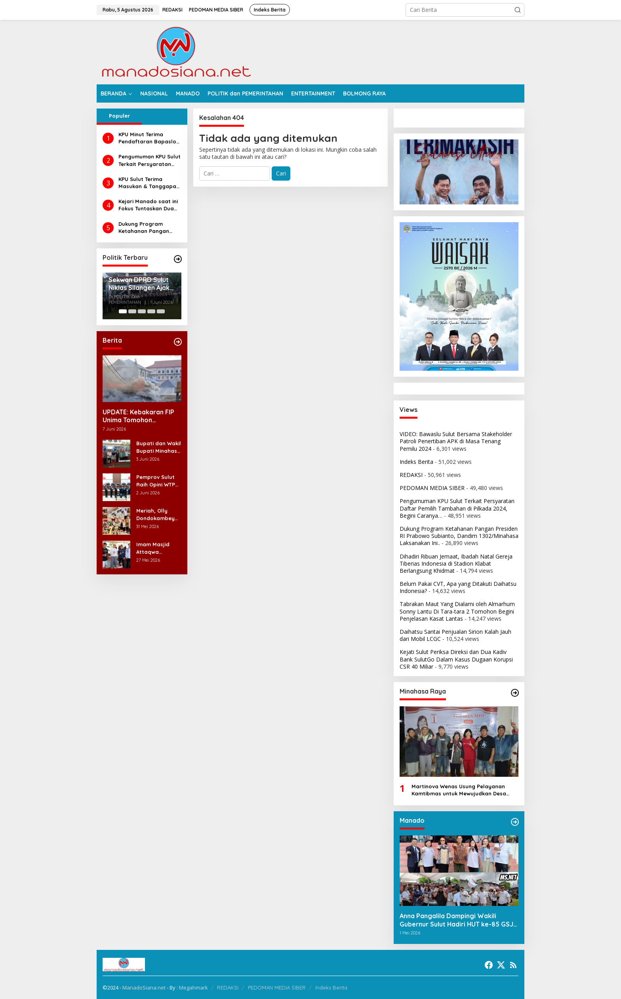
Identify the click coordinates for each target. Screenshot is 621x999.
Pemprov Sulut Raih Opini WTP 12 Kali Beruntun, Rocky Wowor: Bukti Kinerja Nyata (157, 481)
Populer (119, 115)
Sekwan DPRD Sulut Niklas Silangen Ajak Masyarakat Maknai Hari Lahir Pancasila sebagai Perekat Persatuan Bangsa (139, 284)
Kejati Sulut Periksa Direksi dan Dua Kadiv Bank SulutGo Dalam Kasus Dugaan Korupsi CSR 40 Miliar (456, 659)
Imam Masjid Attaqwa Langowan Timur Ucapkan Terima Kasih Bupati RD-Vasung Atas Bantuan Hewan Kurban (158, 548)
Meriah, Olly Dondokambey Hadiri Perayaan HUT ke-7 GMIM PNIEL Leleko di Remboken (157, 514)
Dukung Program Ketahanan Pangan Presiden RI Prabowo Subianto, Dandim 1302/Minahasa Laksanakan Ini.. (145, 227)
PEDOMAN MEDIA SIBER (432, 488)
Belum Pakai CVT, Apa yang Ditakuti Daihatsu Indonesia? (458, 587)
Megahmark (193, 987)
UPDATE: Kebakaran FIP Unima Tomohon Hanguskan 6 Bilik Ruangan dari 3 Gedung (139, 416)
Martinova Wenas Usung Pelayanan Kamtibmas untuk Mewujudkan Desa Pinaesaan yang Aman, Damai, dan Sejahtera (458, 790)
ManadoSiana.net (144, 987)
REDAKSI (411, 475)
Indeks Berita (416, 461)
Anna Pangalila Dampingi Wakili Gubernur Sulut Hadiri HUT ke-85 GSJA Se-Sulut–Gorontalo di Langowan (458, 920)
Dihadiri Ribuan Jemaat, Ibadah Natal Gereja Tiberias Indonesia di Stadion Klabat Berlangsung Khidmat (456, 563)
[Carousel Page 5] (161, 311)
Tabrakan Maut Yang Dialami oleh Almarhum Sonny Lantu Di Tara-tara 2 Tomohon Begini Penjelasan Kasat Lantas (457, 611)
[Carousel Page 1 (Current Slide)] (123, 311)
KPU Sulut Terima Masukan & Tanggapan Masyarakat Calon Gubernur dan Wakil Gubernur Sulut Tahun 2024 (148, 183)
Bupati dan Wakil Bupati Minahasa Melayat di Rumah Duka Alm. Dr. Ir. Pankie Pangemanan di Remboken (158, 447)
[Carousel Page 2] (132, 311)
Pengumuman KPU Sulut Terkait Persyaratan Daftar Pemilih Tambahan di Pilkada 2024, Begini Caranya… (149, 160)
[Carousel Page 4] (151, 311)
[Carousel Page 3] (142, 311)
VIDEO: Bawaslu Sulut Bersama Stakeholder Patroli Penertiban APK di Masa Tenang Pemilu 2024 (456, 441)
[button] (517, 10)
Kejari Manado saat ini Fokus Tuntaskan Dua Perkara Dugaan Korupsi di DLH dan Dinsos (148, 205)
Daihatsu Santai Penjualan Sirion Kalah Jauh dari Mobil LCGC (455, 635)
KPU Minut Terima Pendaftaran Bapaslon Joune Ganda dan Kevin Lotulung (149, 138)
